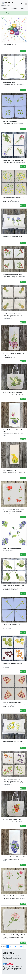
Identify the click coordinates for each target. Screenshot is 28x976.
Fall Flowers (14, 474)
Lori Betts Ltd (7, 4)
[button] (26, 4)
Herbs (23, 162)
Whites (16, 86)
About (22, 8)
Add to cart (23, 51)
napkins (22, 84)
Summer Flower (6, 513)
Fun (6, 47)
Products (4, 8)
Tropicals (21, 394)
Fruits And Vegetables (10, 125)
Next (21, 946)
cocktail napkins (6, 316)
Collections (14, 8)
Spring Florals (16, 201)
